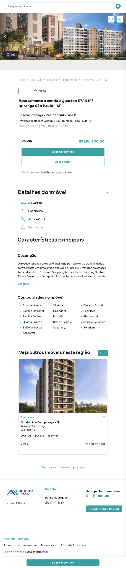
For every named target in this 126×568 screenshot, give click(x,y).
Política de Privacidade (73, 545)
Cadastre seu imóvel (104, 509)
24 (10, 55)
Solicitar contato (63, 151)
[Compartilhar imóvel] (120, 19)
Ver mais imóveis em (63, 467)
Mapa (40, 91)
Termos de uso (49, 545)
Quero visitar (63, 161)
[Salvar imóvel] (111, 19)
